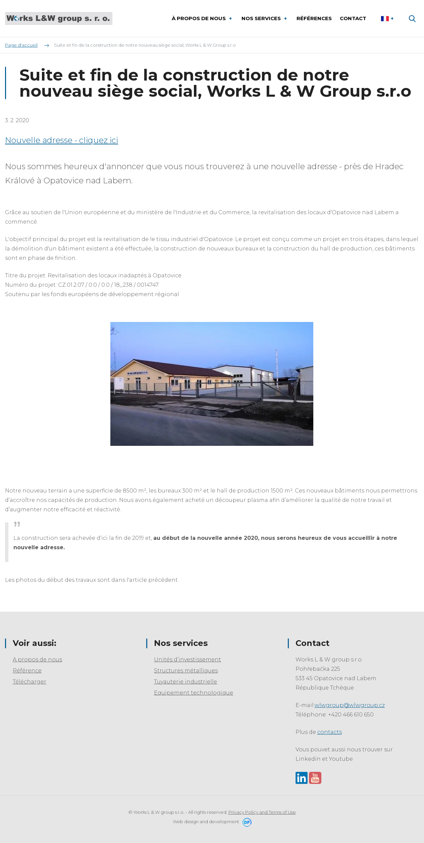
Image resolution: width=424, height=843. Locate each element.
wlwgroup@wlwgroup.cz (350, 705)
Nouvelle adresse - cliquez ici (61, 140)
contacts (329, 732)
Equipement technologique (193, 693)
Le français (387, 18)
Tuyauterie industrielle (185, 681)
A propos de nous (37, 659)
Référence (27, 670)
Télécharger (29, 681)
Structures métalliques (186, 670)
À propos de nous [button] (199, 18)
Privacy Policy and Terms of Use (262, 812)
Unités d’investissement (187, 659)
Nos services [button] (262, 18)
